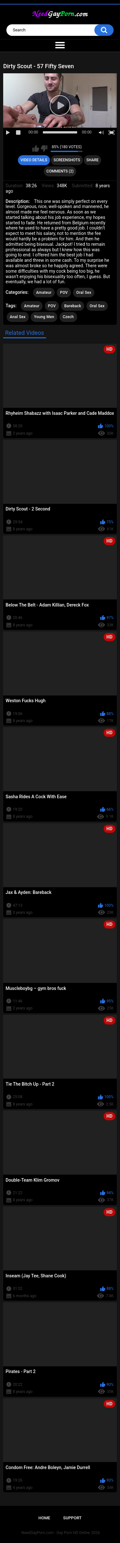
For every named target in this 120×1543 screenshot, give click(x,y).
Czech (68, 317)
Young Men (44, 317)
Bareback (72, 306)
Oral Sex (83, 292)
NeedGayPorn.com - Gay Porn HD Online (55, 1533)
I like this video (35, 148)
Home (44, 1517)
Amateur (44, 292)
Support (72, 1517)
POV (64, 292)
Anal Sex (18, 317)
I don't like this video (44, 148)
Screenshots (66, 160)
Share (92, 160)
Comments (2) (60, 171)
